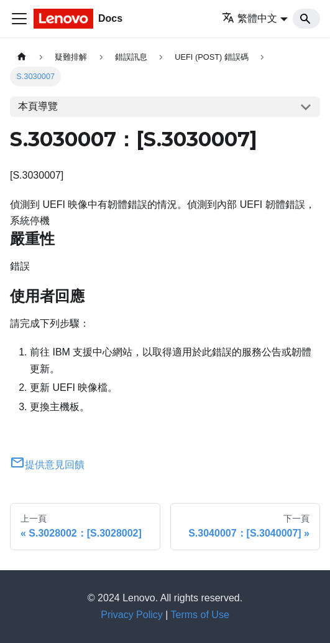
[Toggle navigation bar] (19, 18)
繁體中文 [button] (249, 18)
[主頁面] (22, 57)
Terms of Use (200, 614)
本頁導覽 (38, 106)
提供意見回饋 (47, 464)
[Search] (306, 19)
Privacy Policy (132, 614)
